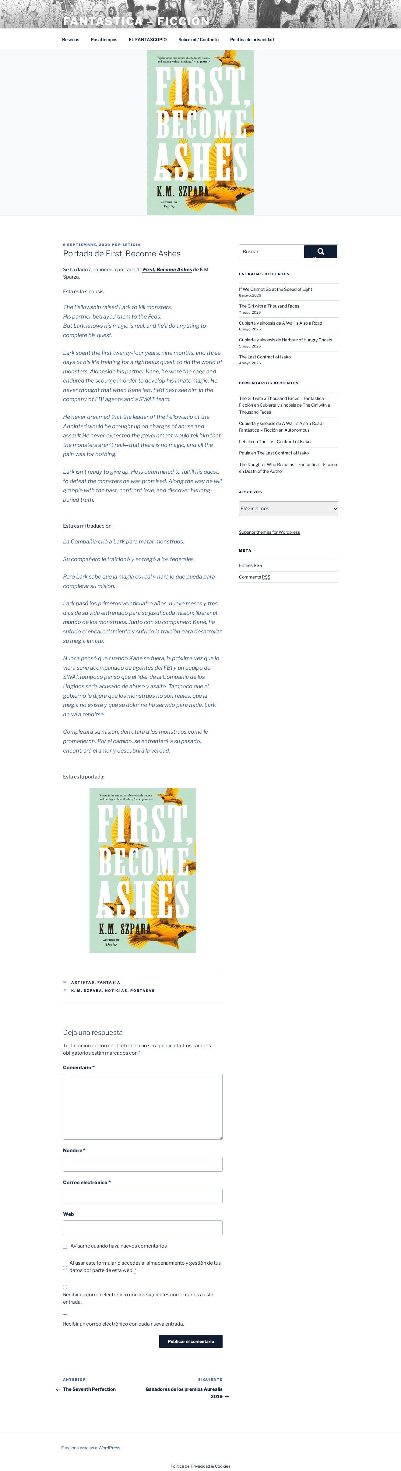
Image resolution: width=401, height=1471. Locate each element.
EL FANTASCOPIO (148, 39)
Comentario (79, 1067)
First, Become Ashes (167, 269)
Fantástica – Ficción (136, 21)
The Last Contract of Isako (265, 356)
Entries (250, 565)
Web (68, 1214)
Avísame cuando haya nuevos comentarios (118, 1246)
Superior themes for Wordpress (269, 532)
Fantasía (109, 982)
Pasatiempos (104, 39)
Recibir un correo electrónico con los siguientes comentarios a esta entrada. (138, 1298)
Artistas (83, 982)
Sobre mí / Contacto (198, 39)
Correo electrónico (87, 1182)
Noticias (116, 990)
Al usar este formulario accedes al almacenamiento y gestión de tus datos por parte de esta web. (145, 1266)
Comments (254, 576)
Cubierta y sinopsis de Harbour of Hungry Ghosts (285, 339)
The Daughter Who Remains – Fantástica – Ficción (288, 464)
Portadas (142, 990)
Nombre (74, 1150)
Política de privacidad (252, 39)
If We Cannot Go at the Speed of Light (275, 289)
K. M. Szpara (86, 990)
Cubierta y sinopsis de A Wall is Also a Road (280, 323)
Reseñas (70, 39)
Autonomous (297, 430)
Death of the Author (264, 471)
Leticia (132, 245)
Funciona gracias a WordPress (90, 1447)
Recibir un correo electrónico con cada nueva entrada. (123, 1324)
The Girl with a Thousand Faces (269, 305)
